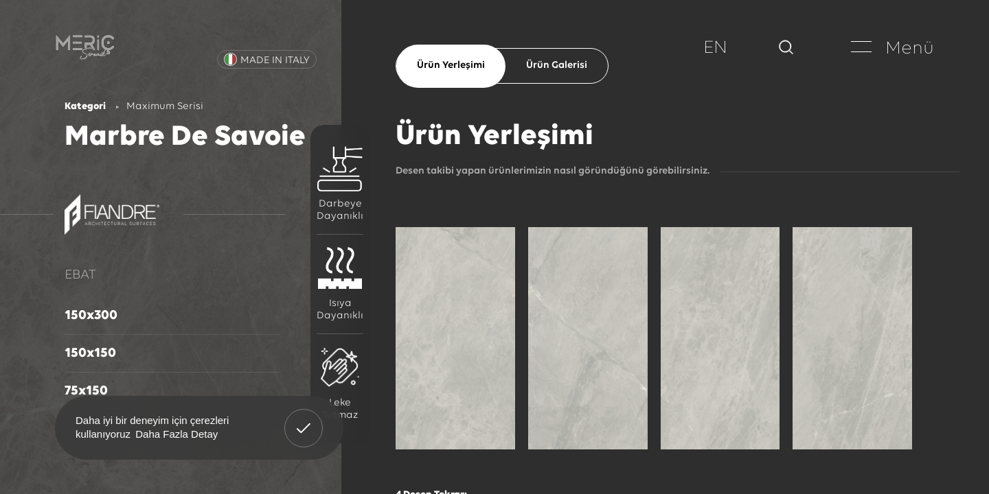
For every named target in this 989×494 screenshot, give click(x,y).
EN (715, 48)
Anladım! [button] (304, 417)
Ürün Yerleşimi (451, 65)
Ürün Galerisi (556, 65)
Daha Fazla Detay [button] (176, 434)
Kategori (85, 107)
